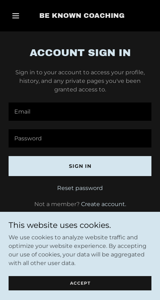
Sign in (80, 166)
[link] (81, 16)
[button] (16, 16)
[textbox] (80, 111)
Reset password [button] (80, 188)
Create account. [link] (103, 204)
